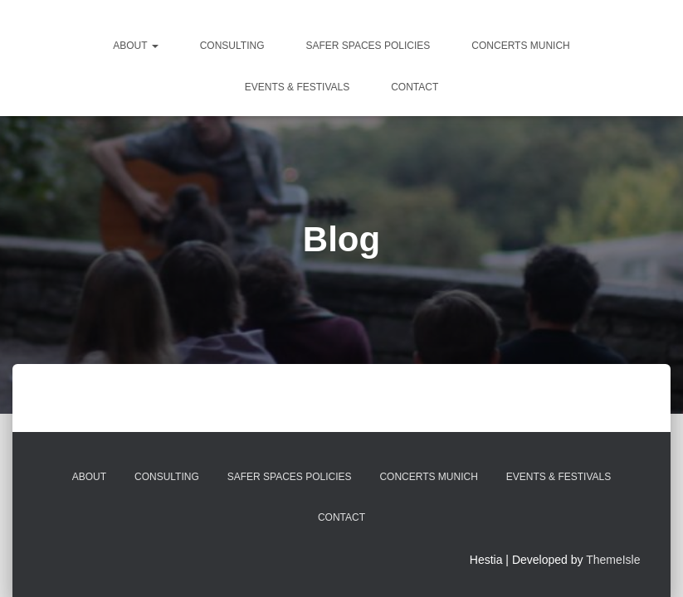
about (135, 45)
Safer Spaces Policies (367, 45)
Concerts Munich (520, 45)
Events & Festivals (297, 87)
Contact (414, 87)
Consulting (232, 45)
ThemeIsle (613, 559)
